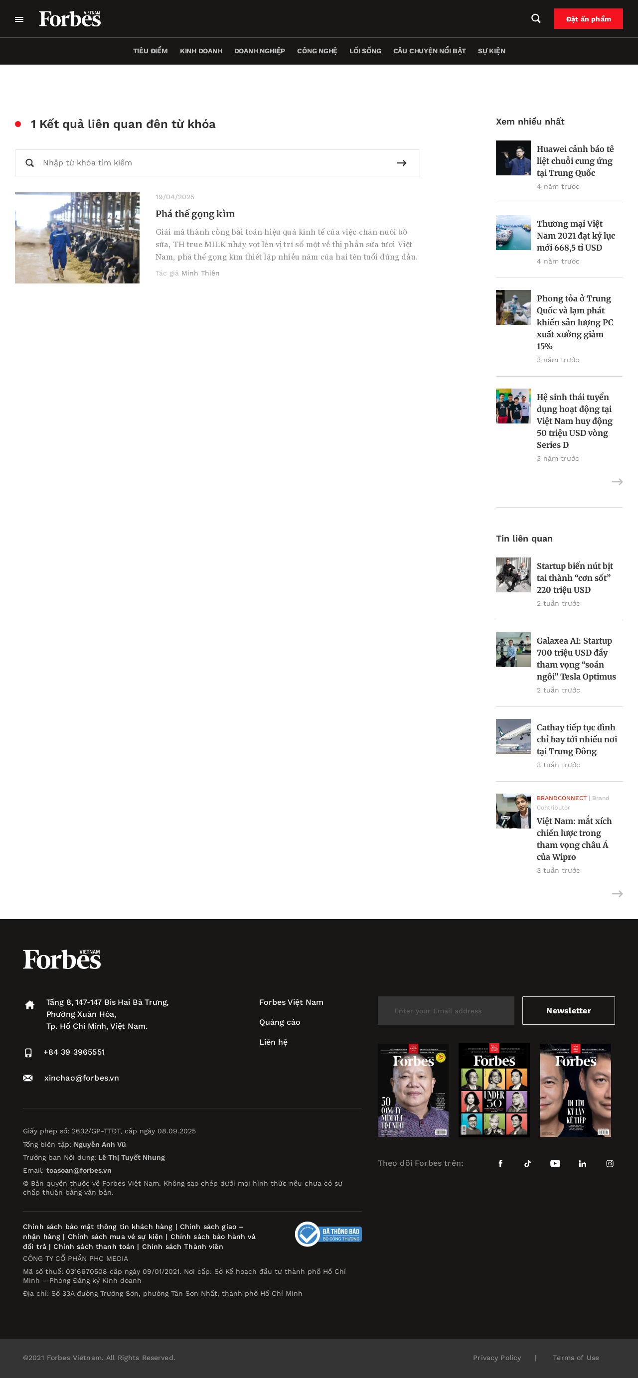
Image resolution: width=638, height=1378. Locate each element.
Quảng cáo (280, 1022)
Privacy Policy (497, 1358)
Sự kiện (491, 51)
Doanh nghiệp (259, 51)
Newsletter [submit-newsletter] (568, 1010)
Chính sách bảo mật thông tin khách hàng (97, 1227)
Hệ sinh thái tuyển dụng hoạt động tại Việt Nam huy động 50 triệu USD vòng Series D (575, 421)
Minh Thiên (200, 273)
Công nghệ (317, 51)
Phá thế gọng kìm (195, 214)
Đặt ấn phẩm (588, 19)
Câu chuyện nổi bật (429, 51)
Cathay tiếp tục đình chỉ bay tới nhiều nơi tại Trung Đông (577, 739)
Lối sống (365, 51)
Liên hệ (273, 1042)
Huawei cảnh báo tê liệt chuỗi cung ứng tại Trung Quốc (575, 161)
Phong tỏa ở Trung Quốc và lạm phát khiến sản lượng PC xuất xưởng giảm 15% (575, 322)
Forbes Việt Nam (291, 1002)
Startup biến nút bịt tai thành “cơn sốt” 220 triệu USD (575, 578)
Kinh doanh (201, 51)
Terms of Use (576, 1358)
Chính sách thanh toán (94, 1246)
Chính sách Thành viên (182, 1246)
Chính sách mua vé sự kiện (117, 1236)
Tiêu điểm (150, 51)
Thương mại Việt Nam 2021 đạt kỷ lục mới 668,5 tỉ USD (576, 236)
